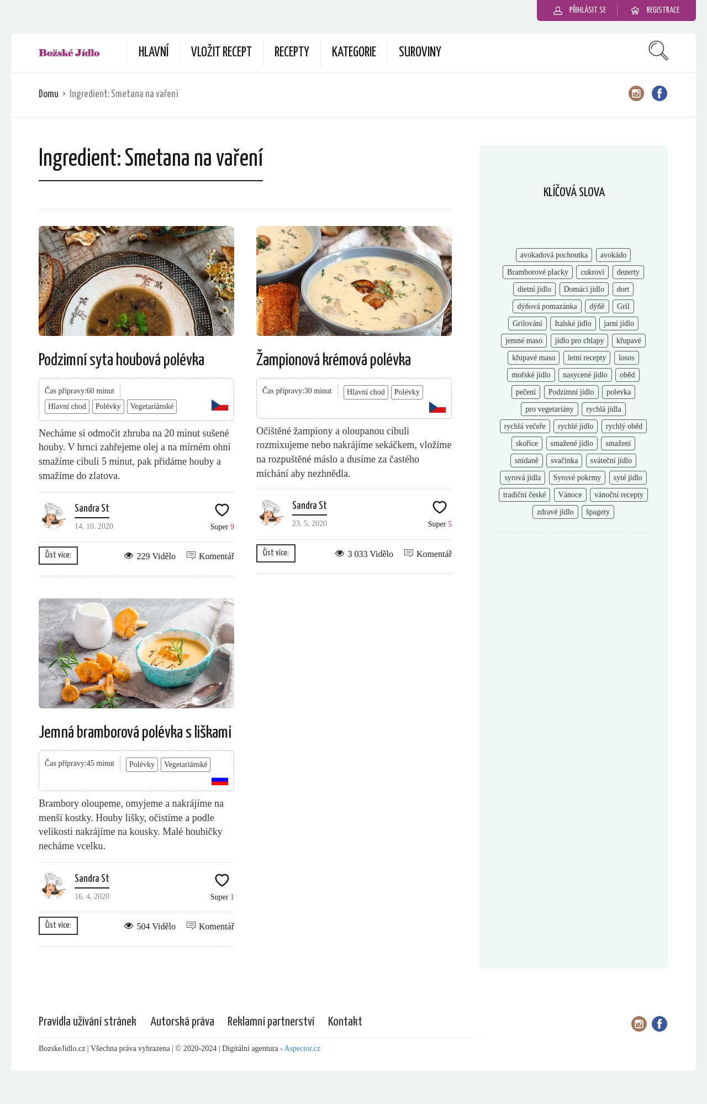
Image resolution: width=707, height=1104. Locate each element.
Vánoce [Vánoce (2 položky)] (570, 495)
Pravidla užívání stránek (87, 1022)
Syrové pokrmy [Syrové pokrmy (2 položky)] (577, 478)
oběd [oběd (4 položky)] (627, 375)
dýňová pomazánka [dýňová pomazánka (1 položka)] (547, 306)
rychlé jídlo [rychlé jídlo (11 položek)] (575, 426)
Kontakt (345, 1022)
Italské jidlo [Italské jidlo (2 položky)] (573, 323)
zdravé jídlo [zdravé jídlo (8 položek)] (555, 512)
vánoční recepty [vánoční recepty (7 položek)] (618, 495)
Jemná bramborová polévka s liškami (135, 732)
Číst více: (58, 555)
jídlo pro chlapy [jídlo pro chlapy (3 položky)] (579, 341)
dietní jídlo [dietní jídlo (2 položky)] (534, 289)
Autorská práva (182, 1022)
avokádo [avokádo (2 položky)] (613, 255)
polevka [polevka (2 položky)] (618, 392)
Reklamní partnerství (271, 1022)
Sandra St (92, 508)
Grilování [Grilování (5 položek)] (527, 323)
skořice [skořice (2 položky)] (527, 443)
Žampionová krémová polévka (333, 360)
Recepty (292, 52)
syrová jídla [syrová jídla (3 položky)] (522, 478)
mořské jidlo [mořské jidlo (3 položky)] (530, 375)
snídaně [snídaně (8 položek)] (527, 460)
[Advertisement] (574, 721)
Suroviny (420, 52)
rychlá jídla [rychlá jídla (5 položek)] (603, 409)
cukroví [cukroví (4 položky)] (592, 272)
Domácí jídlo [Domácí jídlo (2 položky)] (584, 289)
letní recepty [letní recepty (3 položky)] (587, 358)
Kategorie (354, 52)
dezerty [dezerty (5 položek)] (628, 272)
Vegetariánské (152, 406)
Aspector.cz (302, 1048)
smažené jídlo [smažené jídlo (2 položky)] (572, 443)
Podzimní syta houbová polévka (121, 360)
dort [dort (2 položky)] (623, 289)
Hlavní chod (67, 406)
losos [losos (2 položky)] (627, 358)
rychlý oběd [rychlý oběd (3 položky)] (624, 426)
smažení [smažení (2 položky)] (618, 443)
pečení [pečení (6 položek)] (526, 392)
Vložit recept (221, 52)
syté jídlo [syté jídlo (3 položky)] (628, 478)
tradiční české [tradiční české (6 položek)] (524, 495)
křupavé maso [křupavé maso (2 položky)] (533, 358)
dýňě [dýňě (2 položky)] (596, 306)
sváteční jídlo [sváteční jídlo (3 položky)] (611, 460)
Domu (49, 94)
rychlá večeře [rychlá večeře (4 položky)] (525, 426)
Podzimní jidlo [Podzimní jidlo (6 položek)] (571, 392)
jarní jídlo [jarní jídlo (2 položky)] (619, 323)
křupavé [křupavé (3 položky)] (628, 341)
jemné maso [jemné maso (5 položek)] (523, 341)
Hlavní (153, 52)
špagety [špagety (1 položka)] (598, 512)
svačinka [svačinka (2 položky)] (564, 460)
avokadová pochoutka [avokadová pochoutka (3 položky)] (554, 255)
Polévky (108, 406)
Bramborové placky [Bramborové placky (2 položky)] (537, 272)
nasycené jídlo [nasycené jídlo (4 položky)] (585, 375)
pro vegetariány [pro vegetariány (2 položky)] (549, 409)
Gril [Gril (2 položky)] (623, 306)
